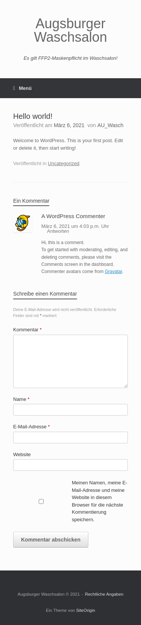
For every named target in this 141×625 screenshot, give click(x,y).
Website (22, 454)
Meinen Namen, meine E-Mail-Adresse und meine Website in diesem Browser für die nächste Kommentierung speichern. (99, 501)
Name (21, 399)
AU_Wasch (110, 125)
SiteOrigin (85, 610)
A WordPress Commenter (73, 216)
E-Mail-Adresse (31, 426)
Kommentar (27, 329)
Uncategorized (63, 163)
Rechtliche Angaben (104, 594)
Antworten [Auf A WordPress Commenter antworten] (58, 231)
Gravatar (113, 271)
